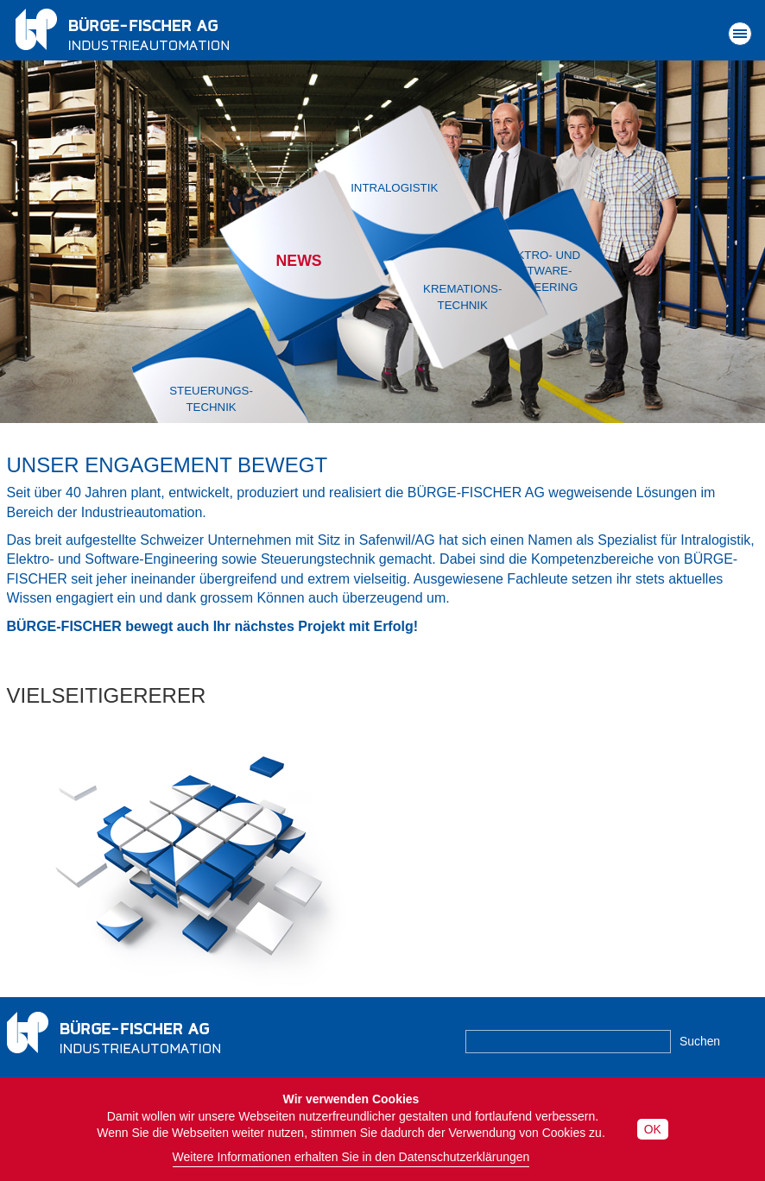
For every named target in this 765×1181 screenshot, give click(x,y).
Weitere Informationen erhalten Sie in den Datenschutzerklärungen (351, 1157)
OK (652, 1129)
